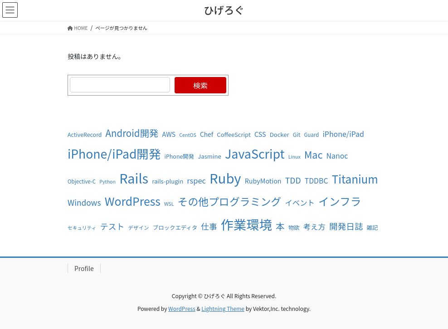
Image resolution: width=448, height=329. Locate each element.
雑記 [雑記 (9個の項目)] (372, 227)
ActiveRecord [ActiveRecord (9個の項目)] (85, 135)
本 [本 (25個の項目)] (280, 225)
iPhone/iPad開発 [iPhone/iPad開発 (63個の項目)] (114, 153)
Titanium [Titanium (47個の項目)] (355, 179)
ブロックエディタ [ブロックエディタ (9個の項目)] (175, 227)
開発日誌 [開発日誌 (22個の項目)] (346, 226)
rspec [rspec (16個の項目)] (196, 180)
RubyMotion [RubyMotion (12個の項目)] (263, 180)
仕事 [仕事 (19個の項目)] (209, 226)
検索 (200, 85)
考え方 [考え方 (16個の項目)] (314, 226)
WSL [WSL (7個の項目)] (169, 203)
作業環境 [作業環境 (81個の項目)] (246, 224)
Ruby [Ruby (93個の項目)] (225, 177)
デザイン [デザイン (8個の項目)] (138, 227)
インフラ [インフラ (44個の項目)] (339, 201)
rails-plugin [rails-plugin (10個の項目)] (167, 181)
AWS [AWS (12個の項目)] (168, 134)
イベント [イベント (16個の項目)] (300, 202)
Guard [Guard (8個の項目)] (311, 134)
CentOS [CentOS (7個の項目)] (187, 134)
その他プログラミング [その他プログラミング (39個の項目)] (230, 201)
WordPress (181, 308)
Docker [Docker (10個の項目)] (279, 134)
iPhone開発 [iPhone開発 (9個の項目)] (180, 156)
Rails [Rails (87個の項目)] (133, 178)
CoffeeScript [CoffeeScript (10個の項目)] (234, 134)
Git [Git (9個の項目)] (297, 135)
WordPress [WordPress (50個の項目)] (133, 201)
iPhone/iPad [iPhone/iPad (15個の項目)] (343, 134)
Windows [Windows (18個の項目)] (84, 202)
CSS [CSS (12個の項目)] (260, 134)
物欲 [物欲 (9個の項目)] (294, 227)
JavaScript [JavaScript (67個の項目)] (255, 153)
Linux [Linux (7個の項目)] (294, 156)
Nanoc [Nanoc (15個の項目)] (337, 155)
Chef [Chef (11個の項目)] (206, 134)
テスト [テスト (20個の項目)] (112, 226)
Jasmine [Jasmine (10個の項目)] (209, 156)
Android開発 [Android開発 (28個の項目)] (132, 133)
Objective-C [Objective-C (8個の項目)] (82, 181)
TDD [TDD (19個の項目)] (293, 180)
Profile (84, 268)
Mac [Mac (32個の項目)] (313, 154)
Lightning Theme (222, 308)
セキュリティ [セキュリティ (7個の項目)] (82, 227)
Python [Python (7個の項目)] (107, 181)
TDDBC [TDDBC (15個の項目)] (316, 180)
